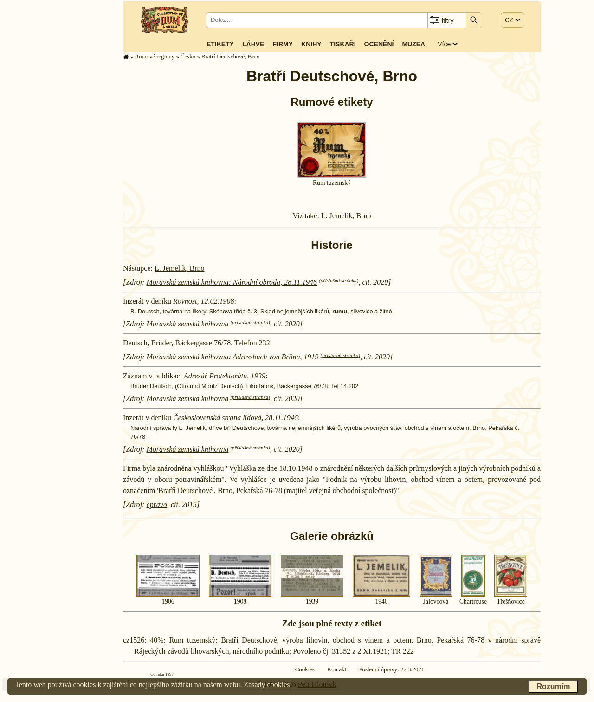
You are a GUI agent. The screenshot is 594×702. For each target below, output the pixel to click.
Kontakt (336, 669)
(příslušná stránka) (338, 280)
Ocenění (379, 44)
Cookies (305, 669)
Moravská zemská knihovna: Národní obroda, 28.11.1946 (232, 282)
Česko (188, 56)
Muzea (413, 44)
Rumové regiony (155, 56)
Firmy (282, 44)
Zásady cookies (267, 685)
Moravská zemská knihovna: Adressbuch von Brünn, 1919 (233, 357)
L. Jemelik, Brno (346, 216)
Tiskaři (343, 44)
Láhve (253, 44)
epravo (157, 504)
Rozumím (553, 686)
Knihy (311, 44)
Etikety (220, 44)
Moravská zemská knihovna (188, 324)
